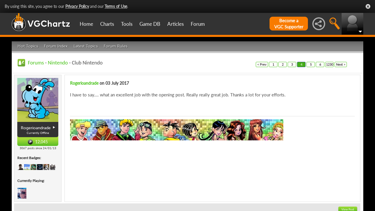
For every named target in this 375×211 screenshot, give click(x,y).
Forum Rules (115, 46)
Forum (198, 24)
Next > (340, 64)
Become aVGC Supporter (288, 23)
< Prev (262, 64)
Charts (107, 24)
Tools (126, 24)
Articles (175, 24)
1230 (329, 64)
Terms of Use (116, 6)
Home (86, 24)
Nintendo (58, 62)
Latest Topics (86, 46)
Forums (36, 62)
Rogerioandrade (84, 83)
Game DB (149, 24)
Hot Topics (28, 46)
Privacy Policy (77, 6)
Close (368, 6)
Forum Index (56, 46)
